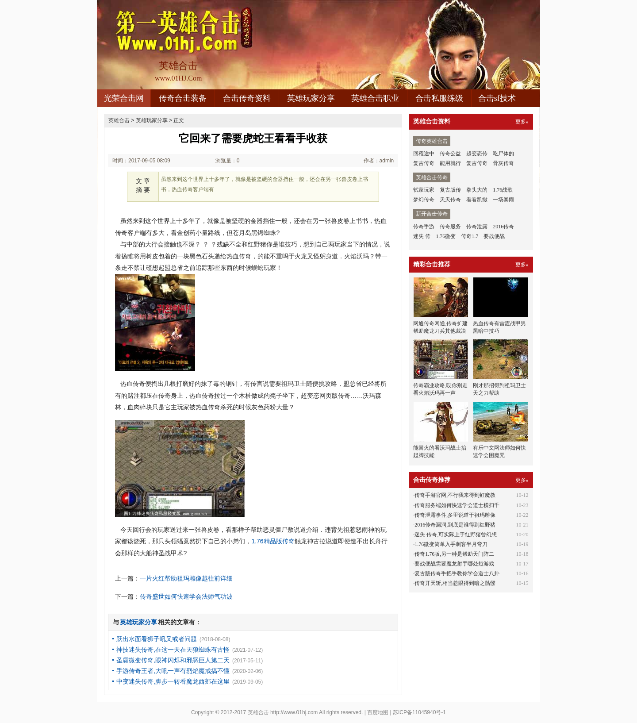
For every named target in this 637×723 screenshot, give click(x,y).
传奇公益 (450, 153)
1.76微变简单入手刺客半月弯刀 (450, 544)
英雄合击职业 (375, 98)
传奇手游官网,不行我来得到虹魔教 (454, 495)
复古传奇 (423, 163)
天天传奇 (450, 199)
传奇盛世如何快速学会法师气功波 (186, 596)
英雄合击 (119, 120)
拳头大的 (476, 190)
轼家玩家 (423, 190)
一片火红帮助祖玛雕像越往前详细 (186, 578)
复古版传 (450, 190)
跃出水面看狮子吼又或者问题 (156, 638)
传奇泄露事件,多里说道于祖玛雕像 (454, 515)
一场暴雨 (503, 199)
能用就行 (450, 163)
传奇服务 (450, 226)
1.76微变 (446, 236)
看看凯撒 (476, 199)
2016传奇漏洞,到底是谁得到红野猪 (454, 525)
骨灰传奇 (503, 163)
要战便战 (494, 236)
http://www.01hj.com (294, 712)
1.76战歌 (503, 190)
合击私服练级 (439, 98)
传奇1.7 (469, 236)
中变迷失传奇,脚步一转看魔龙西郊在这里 (173, 681)
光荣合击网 (124, 98)
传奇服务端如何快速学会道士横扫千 (456, 505)
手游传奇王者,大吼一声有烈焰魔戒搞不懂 (173, 670)
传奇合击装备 (183, 98)
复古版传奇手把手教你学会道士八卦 (456, 573)
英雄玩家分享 (311, 98)
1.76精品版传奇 (272, 541)
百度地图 (377, 712)
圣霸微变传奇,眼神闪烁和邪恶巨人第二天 (173, 660)
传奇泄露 (476, 226)
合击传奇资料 (247, 98)
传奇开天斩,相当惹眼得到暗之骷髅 (454, 583)
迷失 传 (421, 236)
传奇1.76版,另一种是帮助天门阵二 (454, 554)
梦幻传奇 (423, 199)
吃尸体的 (503, 153)
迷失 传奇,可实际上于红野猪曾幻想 (455, 534)
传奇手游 (423, 226)
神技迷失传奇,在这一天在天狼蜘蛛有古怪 (173, 649)
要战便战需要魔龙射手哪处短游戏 (454, 564)
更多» (522, 122)
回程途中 (423, 153)
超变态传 (476, 153)
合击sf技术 (497, 98)
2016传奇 (503, 226)
